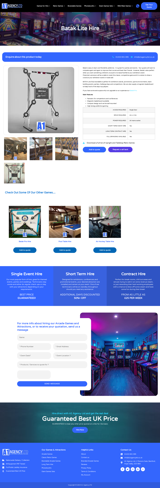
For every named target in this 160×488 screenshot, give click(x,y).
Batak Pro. (133, 90)
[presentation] (34, 374)
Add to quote (94, 150)
